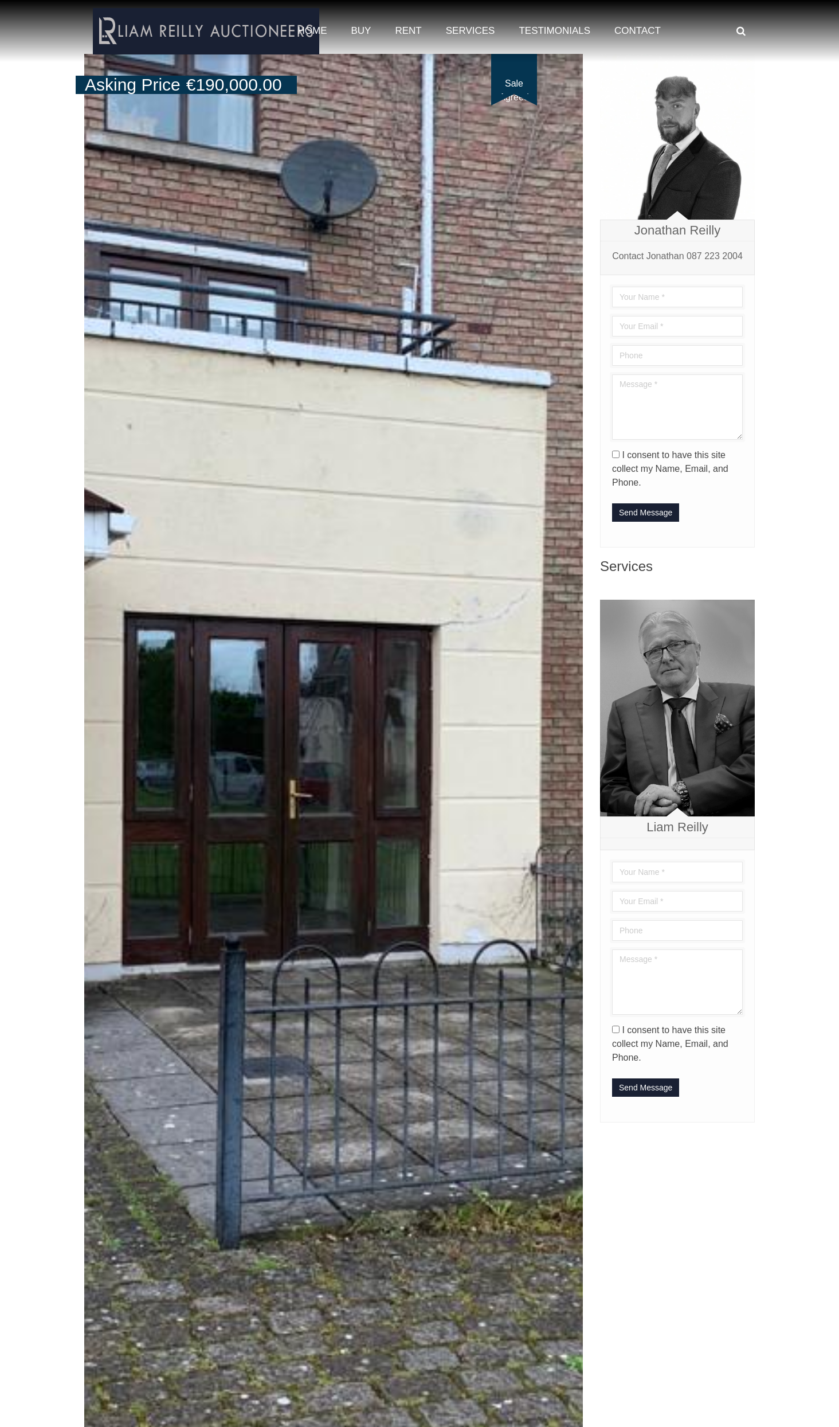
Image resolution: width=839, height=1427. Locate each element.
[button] (572, 64)
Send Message (645, 512)
